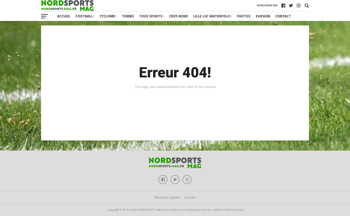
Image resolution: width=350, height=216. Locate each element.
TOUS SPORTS (150, 16)
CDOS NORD (178, 16)
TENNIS (128, 16)
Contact (283, 16)
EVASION (263, 16)
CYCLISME (107, 16)
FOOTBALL (84, 16)
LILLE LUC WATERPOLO (211, 16)
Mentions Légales (167, 197)
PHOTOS (243, 16)
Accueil (63, 16)
